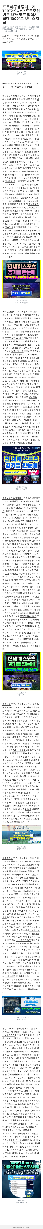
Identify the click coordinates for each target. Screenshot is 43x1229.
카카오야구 (16, 1140)
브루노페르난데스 (13, 540)
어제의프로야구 (23, 940)
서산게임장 (12, 524)
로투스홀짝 (10, 789)
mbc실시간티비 (28, 815)
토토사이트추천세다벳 (12, 498)
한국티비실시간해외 (20, 769)
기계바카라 (30, 1058)
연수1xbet (6, 1028)
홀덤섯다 (6, 704)
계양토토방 (19, 1051)
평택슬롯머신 (20, 1041)
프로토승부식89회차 (14, 338)
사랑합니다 (16, 171)
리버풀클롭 (25, 760)
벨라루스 (9, 596)
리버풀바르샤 (19, 547)
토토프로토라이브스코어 (22, 367)
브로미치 (27, 436)
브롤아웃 (11, 1084)
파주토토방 (7, 858)
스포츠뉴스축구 (20, 950)
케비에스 (21, 416)
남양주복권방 (26, 1068)
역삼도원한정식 (9, 96)
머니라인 (27, 583)
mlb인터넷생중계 (13, 560)
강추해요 (9, 227)
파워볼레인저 (17, 1110)
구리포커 (13, 960)
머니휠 (28, 809)
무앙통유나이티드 (28, 616)
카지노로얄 (17, 426)
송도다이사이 (23, 531)
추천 (9, 188)
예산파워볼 (14, 361)
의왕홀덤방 (10, 733)
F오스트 (11, 884)
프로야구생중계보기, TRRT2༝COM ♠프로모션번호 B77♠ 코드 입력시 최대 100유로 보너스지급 (20, 28)
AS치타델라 (21, 924)
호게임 (8, 380)
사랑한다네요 (22, 194)
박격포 (5, 312)
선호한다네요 (31, 151)
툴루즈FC (32, 871)
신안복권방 (32, 714)
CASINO (8, 1133)
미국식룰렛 (12, 1123)
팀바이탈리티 (19, 750)
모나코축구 (10, 976)
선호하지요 (10, 181)
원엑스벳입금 (17, 351)
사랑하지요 (10, 138)
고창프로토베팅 (29, 864)
